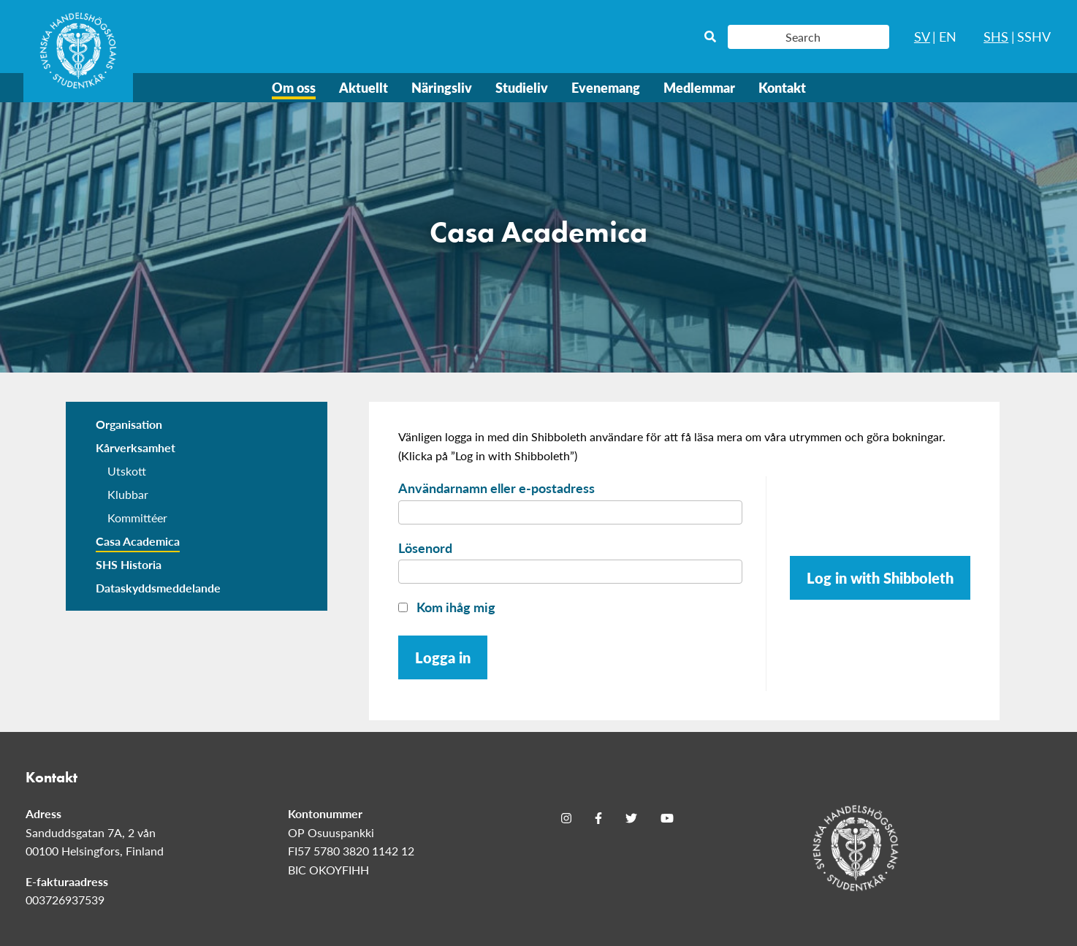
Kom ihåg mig (446, 607)
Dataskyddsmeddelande (158, 587)
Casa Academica (138, 541)
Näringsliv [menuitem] (441, 87)
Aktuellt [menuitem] (363, 87)
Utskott (126, 470)
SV (922, 36)
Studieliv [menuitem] (521, 87)
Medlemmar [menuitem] (699, 87)
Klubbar (127, 494)
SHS (995, 36)
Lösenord (425, 547)
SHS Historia (128, 564)
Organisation (129, 424)
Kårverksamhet (135, 447)
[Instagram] (566, 818)
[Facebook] (598, 818)
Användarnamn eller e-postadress (496, 487)
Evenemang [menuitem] (605, 87)
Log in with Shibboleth (880, 578)
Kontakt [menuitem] (782, 87)
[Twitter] (631, 818)
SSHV (1034, 36)
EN (947, 36)
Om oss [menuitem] (294, 87)
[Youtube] (667, 818)
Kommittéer (137, 517)
